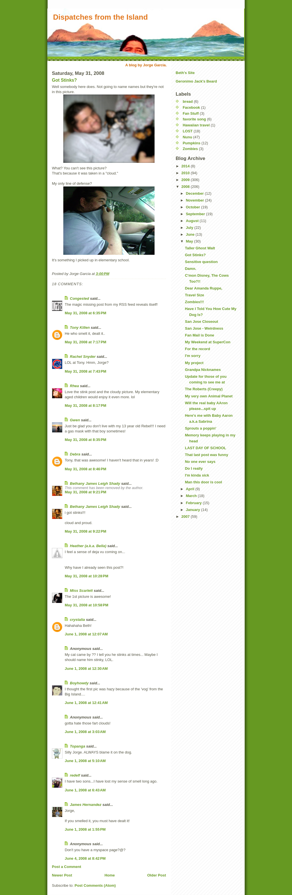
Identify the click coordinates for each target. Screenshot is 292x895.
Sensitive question (201, 262)
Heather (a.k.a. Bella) (88, 546)
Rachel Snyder (83, 356)
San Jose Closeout (201, 321)
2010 (186, 173)
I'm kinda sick (197, 475)
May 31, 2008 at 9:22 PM (85, 531)
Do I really (193, 468)
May (190, 241)
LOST (188, 131)
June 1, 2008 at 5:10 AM (85, 761)
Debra (75, 454)
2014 (186, 166)
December (195, 193)
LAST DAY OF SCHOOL (205, 448)
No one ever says (200, 461)
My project (194, 363)
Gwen (75, 420)
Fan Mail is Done (199, 335)
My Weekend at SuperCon (207, 342)
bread (188, 101)
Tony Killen (80, 327)
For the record (197, 349)
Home (109, 875)
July (190, 227)
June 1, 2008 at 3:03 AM (85, 732)
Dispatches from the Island (100, 17)
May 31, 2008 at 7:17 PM (85, 342)
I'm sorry (192, 356)
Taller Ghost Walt (200, 248)
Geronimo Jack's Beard (196, 81)
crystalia (77, 619)
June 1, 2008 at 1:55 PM (85, 829)
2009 (186, 180)
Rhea (74, 386)
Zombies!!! (194, 302)
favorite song (194, 119)
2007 (186, 516)
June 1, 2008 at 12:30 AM (86, 668)
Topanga (77, 746)
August (193, 221)
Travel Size (194, 295)
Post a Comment (66, 867)
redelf (75, 775)
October (193, 207)
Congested (79, 298)
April (190, 489)
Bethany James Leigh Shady (95, 483)
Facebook (191, 107)
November (195, 200)
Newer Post (62, 875)
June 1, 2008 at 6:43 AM (85, 790)
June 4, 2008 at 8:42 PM (85, 858)
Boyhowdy (79, 683)
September (196, 214)
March (192, 496)
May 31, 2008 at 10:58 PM (86, 605)
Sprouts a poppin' (200, 428)
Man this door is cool (203, 482)
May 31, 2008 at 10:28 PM (86, 576)
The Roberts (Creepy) (203, 389)
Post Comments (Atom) (95, 885)
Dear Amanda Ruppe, (203, 288)
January (193, 510)
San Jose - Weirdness (204, 328)
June (191, 234)
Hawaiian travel (196, 125)
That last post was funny (206, 455)
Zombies (190, 149)
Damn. (190, 268)
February (194, 503)
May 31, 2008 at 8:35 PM (85, 440)
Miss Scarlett (81, 590)
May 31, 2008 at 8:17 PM (85, 405)
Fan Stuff (191, 113)
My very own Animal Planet (208, 396)
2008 (186, 186)
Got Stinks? (64, 80)
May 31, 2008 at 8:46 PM (85, 469)
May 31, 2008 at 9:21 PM (85, 492)
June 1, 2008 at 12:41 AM (86, 703)
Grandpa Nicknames (203, 370)
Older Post (156, 875)
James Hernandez (86, 804)
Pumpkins (191, 143)
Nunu (187, 137)
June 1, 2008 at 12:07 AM (86, 634)
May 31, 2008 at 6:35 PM (85, 313)
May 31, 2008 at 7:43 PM (85, 371)
